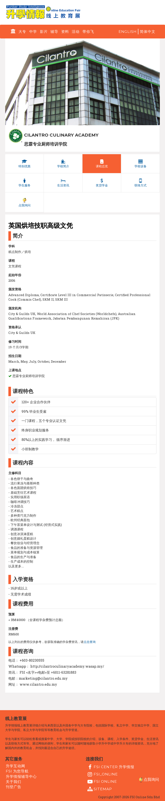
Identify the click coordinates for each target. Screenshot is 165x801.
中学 (33, 31)
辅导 (54, 31)
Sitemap (99, 789)
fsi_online (102, 774)
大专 (22, 31)
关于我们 (13, 782)
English (128, 31)
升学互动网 (15, 766)
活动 (75, 31)
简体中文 (147, 31)
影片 (44, 31)
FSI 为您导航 (17, 771)
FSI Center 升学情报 (110, 767)
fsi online (101, 781)
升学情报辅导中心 (21, 776)
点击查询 (90, 642)
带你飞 (88, 31)
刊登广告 (13, 787)
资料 (65, 31)
